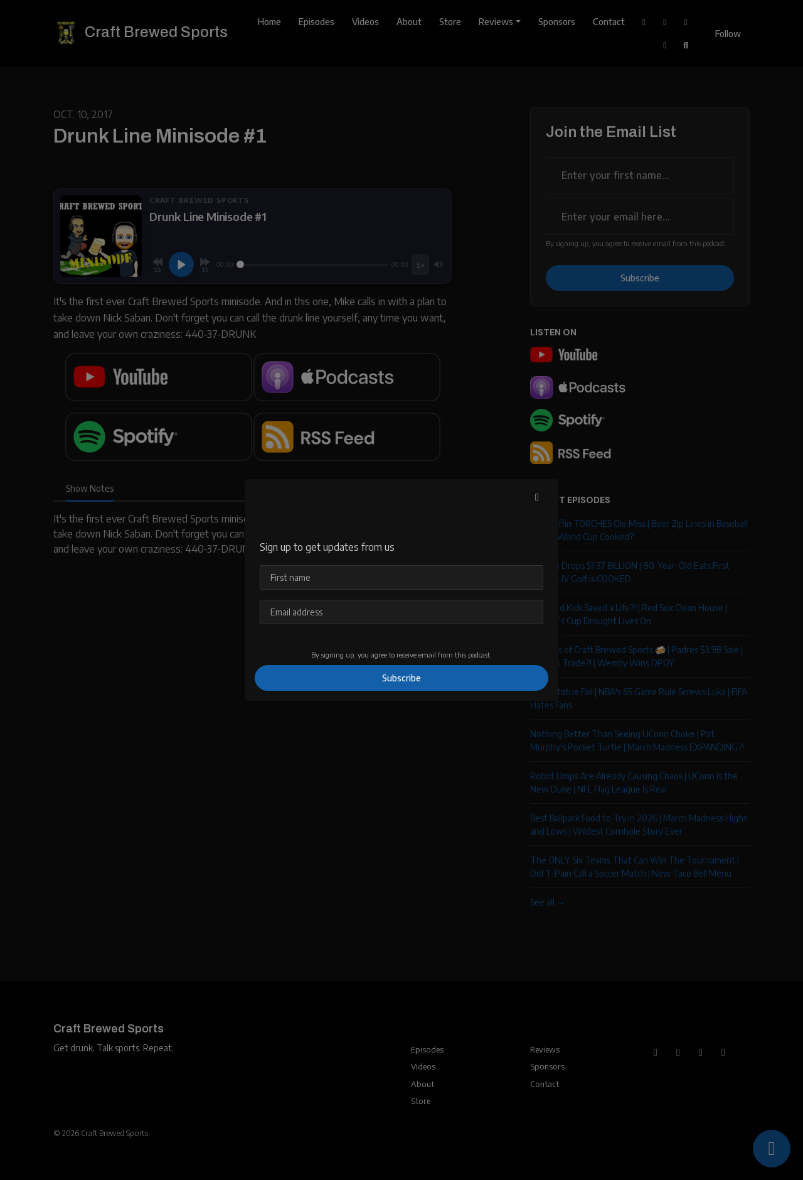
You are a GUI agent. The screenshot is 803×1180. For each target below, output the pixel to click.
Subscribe (401, 678)
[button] (537, 496)
